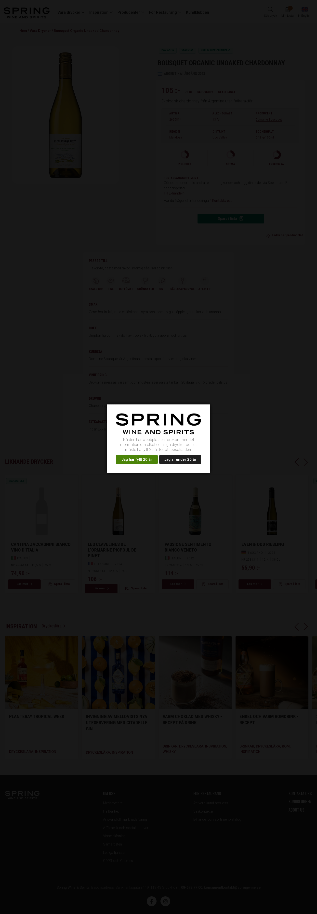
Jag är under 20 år (180, 459)
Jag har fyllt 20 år (136, 459)
